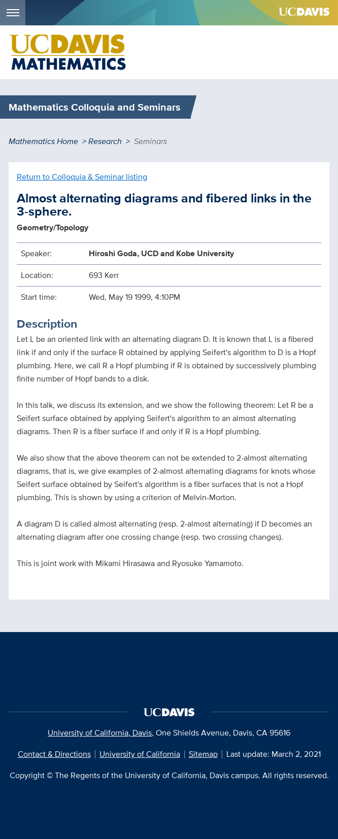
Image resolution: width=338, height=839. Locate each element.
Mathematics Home (43, 141)
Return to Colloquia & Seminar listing (82, 177)
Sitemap (203, 754)
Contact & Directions (54, 754)
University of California (139, 754)
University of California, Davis (100, 733)
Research (105, 141)
